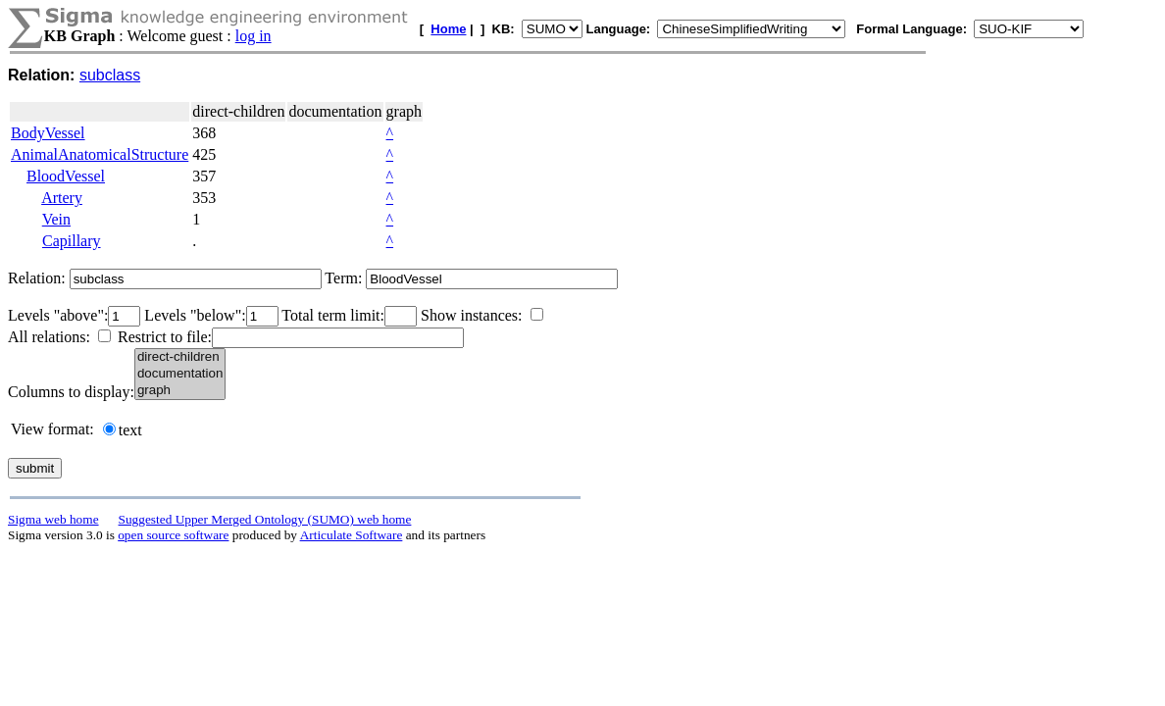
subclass (109, 75)
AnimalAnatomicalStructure (99, 154)
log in (253, 35)
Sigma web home (53, 519)
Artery (61, 197)
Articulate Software (351, 535)
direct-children (180, 357)
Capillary (71, 240)
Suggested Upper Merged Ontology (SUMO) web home (265, 519)
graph (180, 390)
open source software (173, 535)
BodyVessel (48, 133)
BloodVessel (65, 176)
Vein (56, 219)
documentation (180, 374)
